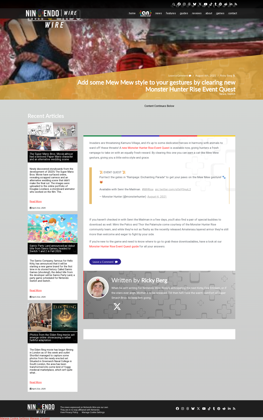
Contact (232, 13)
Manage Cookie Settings (93, 412)
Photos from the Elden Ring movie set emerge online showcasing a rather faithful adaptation (52, 337)
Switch (231, 94)
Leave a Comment (178, 75)
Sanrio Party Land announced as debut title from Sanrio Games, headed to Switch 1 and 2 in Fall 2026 (52, 248)
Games (220, 13)
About (209, 13)
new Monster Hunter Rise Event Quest (145, 147)
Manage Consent (40, 418)
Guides (184, 13)
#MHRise (147, 189)
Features (171, 13)
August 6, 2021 (157, 196)
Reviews (197, 13)
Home (132, 13)
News (158, 13)
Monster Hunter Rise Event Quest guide (114, 246)
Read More (36, 201)
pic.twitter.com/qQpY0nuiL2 (173, 189)
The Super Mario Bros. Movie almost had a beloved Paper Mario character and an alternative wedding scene (51, 156)
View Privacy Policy (69, 412)
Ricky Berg (225, 75)
